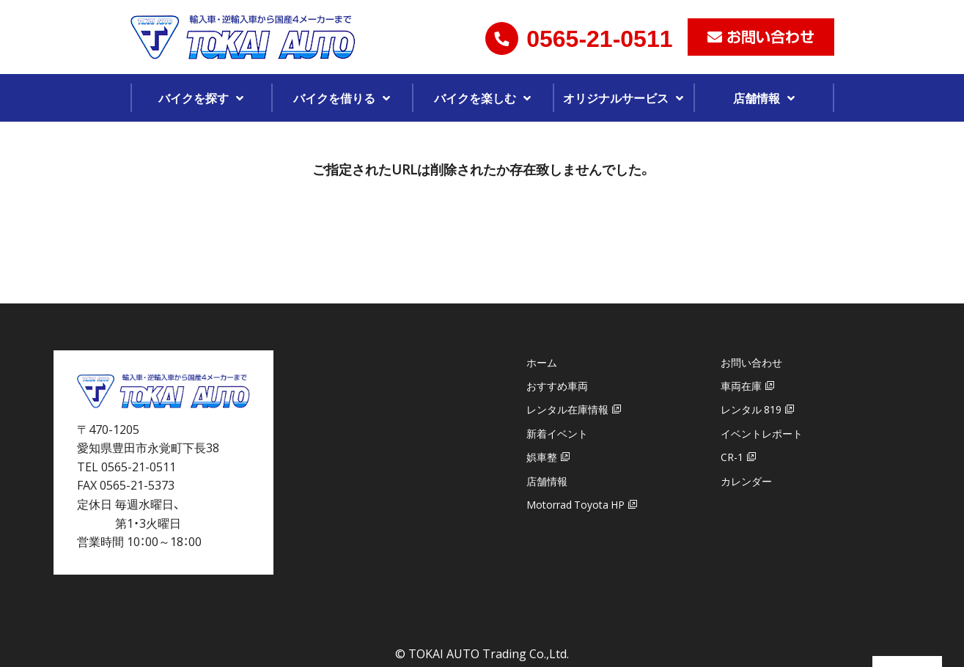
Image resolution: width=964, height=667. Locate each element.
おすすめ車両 (557, 385)
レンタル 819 (751, 409)
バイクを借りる (334, 97)
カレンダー (746, 480)
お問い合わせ (751, 362)
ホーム (541, 362)
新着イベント (557, 433)
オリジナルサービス (616, 97)
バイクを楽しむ (475, 97)
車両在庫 (741, 385)
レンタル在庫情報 (567, 409)
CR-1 (732, 456)
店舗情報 (756, 97)
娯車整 (541, 456)
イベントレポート (762, 433)
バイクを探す (193, 97)
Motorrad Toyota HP (575, 504)
